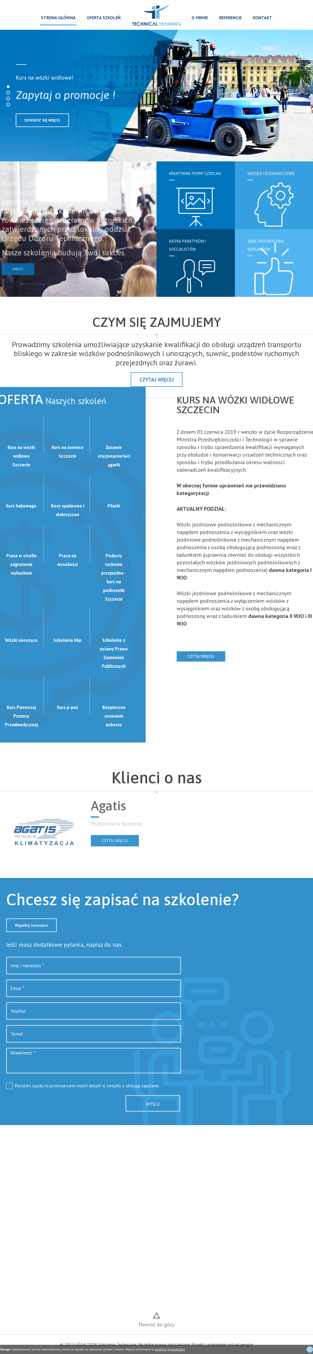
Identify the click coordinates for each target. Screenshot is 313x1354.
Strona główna (58, 17)
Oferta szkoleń (104, 17)
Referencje (230, 17)
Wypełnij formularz (31, 946)
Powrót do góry (156, 1324)
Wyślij (153, 1125)
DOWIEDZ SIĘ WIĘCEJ (42, 120)
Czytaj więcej (222, 656)
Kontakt (262, 17)
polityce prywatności (170, 1349)
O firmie (199, 17)
